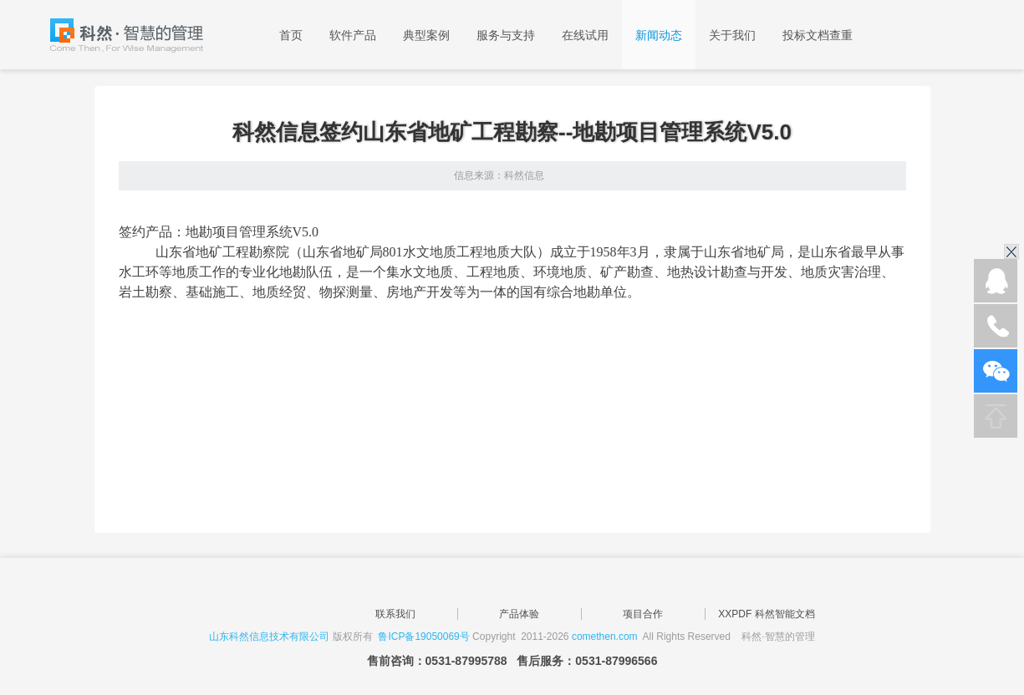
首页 (291, 35)
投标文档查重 (817, 35)
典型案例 (426, 35)
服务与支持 (505, 35)
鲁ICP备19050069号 (423, 636)
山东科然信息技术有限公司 (269, 636)
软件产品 (352, 35)
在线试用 (585, 35)
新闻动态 (658, 35)
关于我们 (732, 35)
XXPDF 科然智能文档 (766, 614)
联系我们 (395, 614)
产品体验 (519, 614)
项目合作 (643, 614)
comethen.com (605, 636)
